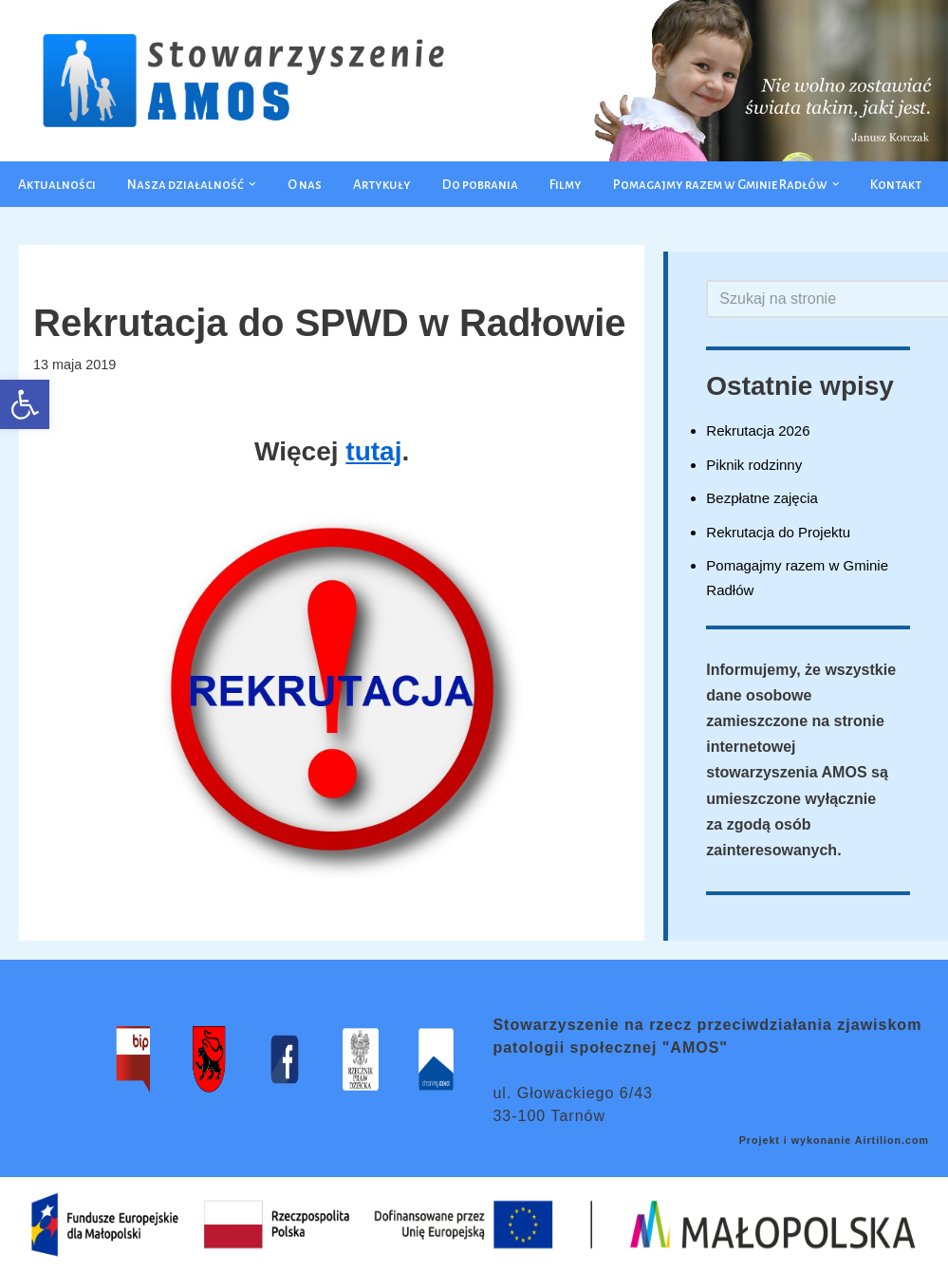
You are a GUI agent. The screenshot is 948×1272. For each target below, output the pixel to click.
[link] (24, 404)
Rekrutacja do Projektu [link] (778, 532)
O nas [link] (305, 185)
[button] (252, 184)
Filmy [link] (565, 185)
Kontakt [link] (895, 185)
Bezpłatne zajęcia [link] (762, 498)
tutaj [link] (373, 451)
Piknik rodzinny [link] (754, 465)
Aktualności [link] (57, 185)
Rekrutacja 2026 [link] (757, 430)
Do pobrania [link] (480, 185)
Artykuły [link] (382, 185)
